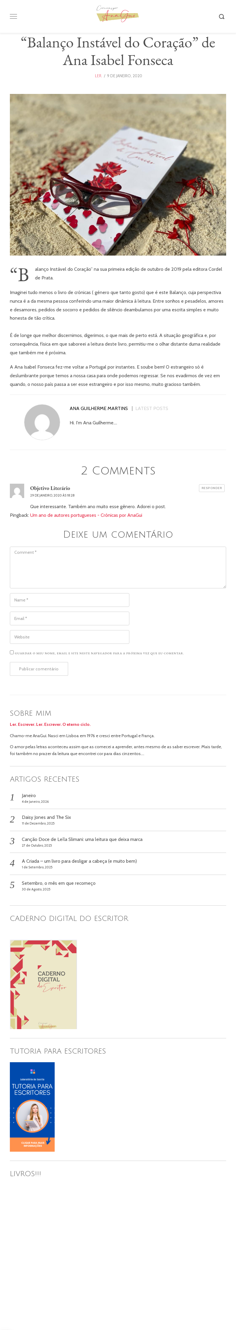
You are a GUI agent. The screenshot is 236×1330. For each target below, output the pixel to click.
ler (98, 76)
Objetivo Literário (50, 488)
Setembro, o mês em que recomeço (59, 883)
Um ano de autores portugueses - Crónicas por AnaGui (86, 515)
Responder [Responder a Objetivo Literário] (212, 488)
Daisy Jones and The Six (46, 817)
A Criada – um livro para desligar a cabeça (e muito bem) (79, 861)
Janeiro (29, 795)
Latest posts (151, 408)
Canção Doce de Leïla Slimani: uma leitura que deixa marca (82, 839)
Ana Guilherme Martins (99, 408)
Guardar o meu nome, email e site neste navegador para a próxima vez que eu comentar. (99, 653)
